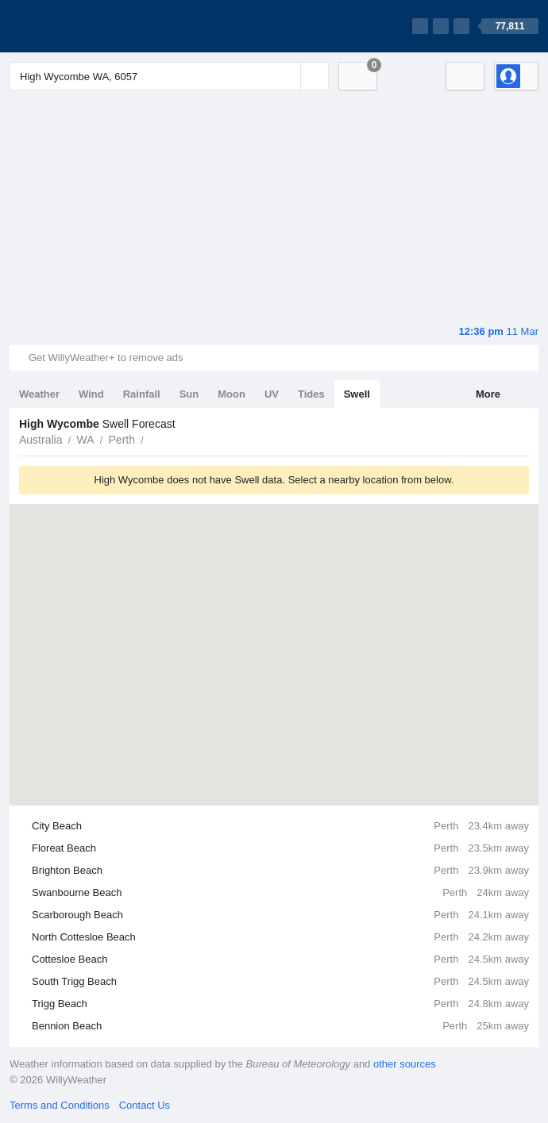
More (488, 394)
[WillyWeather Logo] (84, 26)
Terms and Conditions (60, 1105)
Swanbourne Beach (280, 893)
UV (271, 394)
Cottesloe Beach (280, 959)
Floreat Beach (280, 848)
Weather (39, 394)
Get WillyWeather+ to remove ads (106, 357)
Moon (231, 394)
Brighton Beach (280, 871)
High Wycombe (152, 438)
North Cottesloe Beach (280, 937)
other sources (404, 1064)
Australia (40, 439)
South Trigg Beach (280, 982)
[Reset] (286, 76)
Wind (91, 394)
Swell (357, 394)
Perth (122, 439)
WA (85, 439)
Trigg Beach (280, 1004)
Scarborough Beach (280, 915)
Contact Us (144, 1105)
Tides (311, 394)
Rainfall (141, 394)
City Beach (280, 826)
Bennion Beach (280, 1026)
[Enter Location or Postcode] (169, 76)
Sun (189, 394)
